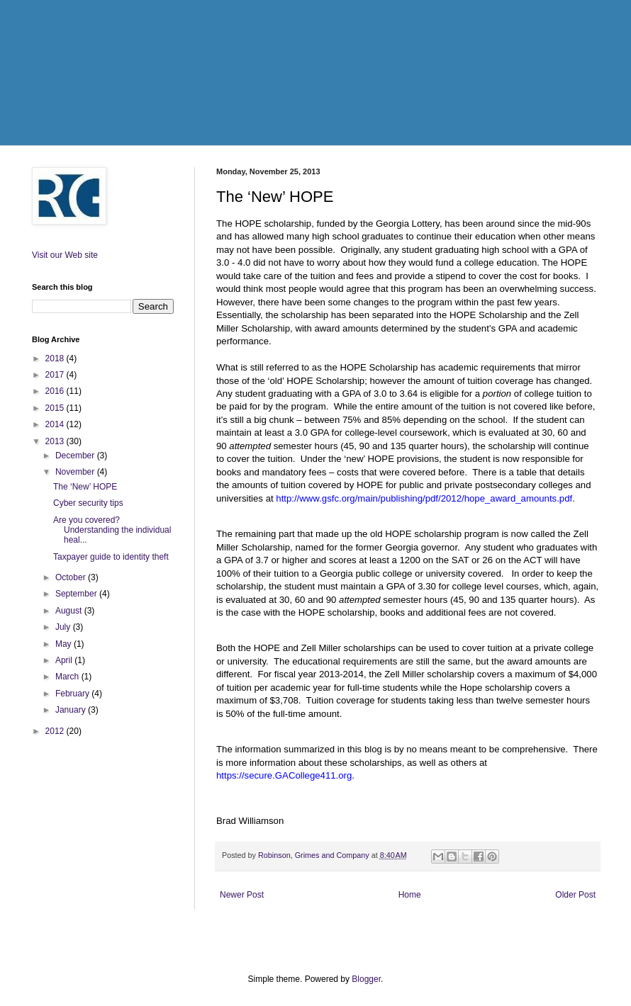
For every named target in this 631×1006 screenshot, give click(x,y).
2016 (56, 391)
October (71, 577)
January (71, 710)
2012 (56, 731)
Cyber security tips (88, 503)
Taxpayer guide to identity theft (111, 557)
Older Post (575, 895)
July (64, 627)
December (76, 455)
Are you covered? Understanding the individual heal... (112, 530)
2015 (56, 408)
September (77, 594)
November (76, 472)
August (69, 611)
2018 (56, 358)
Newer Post (242, 895)
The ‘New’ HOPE (85, 487)
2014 (56, 424)
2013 (56, 441)
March (68, 677)
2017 (56, 375)
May (64, 644)
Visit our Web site (65, 255)
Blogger (366, 979)
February (73, 694)
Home (409, 895)
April (64, 660)
